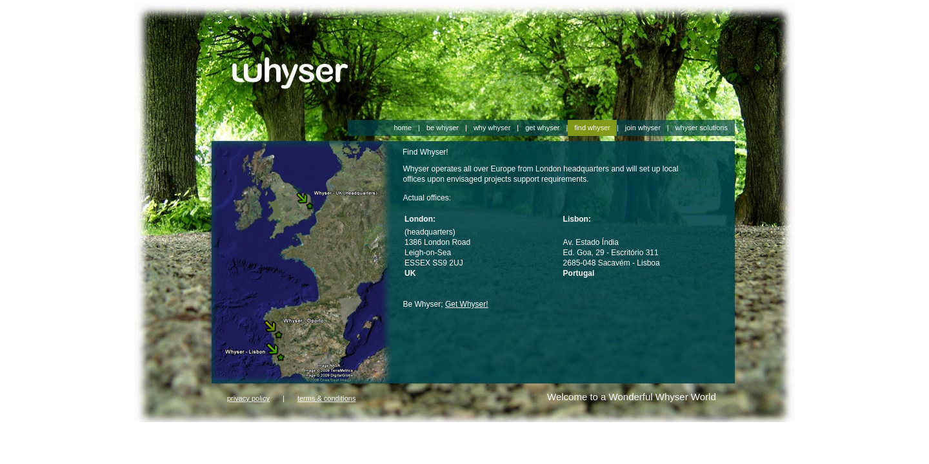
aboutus (148, 444)
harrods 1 (377, 433)
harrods (346, 433)
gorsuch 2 (314, 433)
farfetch (147, 433)
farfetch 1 (178, 433)
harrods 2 (412, 433)
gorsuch (245, 433)
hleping (205, 444)
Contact (177, 444)
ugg (226, 444)
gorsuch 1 (278, 433)
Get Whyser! (466, 304)
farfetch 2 (213, 433)
